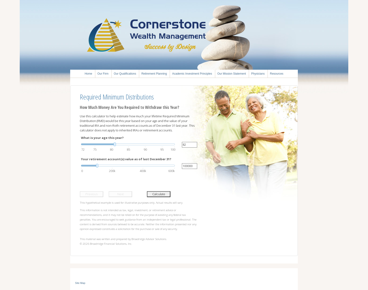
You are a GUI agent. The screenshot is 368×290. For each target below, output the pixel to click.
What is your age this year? (102, 138)
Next (120, 194)
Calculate (158, 194)
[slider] (128, 144)
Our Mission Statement (231, 73)
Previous (91, 194)
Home (88, 73)
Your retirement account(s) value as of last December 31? (126, 159)
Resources (276, 73)
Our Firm (102, 73)
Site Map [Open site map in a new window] (80, 283)
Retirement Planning (154, 73)
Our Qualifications (125, 73)
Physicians (257, 73)
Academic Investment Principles (192, 73)
